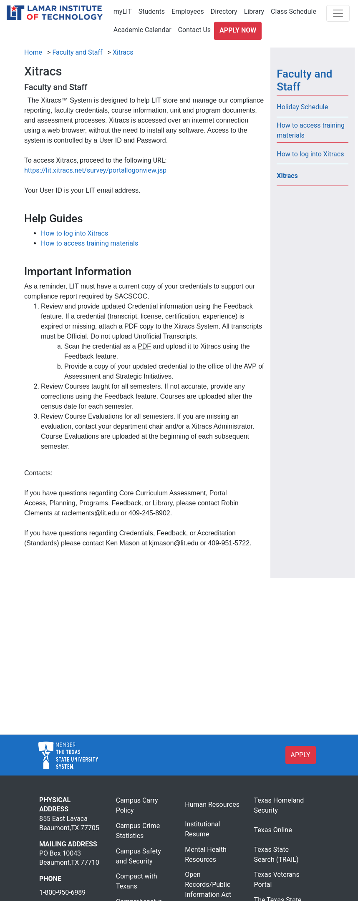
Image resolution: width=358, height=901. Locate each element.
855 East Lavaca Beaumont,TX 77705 (69, 823)
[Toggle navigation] (338, 13)
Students (152, 11)
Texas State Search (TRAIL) (276, 854)
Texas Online (273, 830)
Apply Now (237, 30)
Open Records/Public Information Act (208, 884)
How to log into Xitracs (74, 233)
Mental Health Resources (206, 854)
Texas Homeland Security (279, 805)
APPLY (300, 755)
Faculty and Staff (77, 52)
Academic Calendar (142, 30)
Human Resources (212, 804)
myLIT (122, 11)
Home (33, 52)
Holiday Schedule (302, 107)
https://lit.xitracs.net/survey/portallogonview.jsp (95, 170)
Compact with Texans (136, 881)
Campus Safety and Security (138, 856)
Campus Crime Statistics (138, 831)
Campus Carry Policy (137, 805)
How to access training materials (89, 243)
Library (254, 11)
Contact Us (194, 30)
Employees (187, 11)
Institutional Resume (202, 829)
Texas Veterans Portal (277, 879)
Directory (224, 11)
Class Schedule (293, 11)
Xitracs (123, 52)
